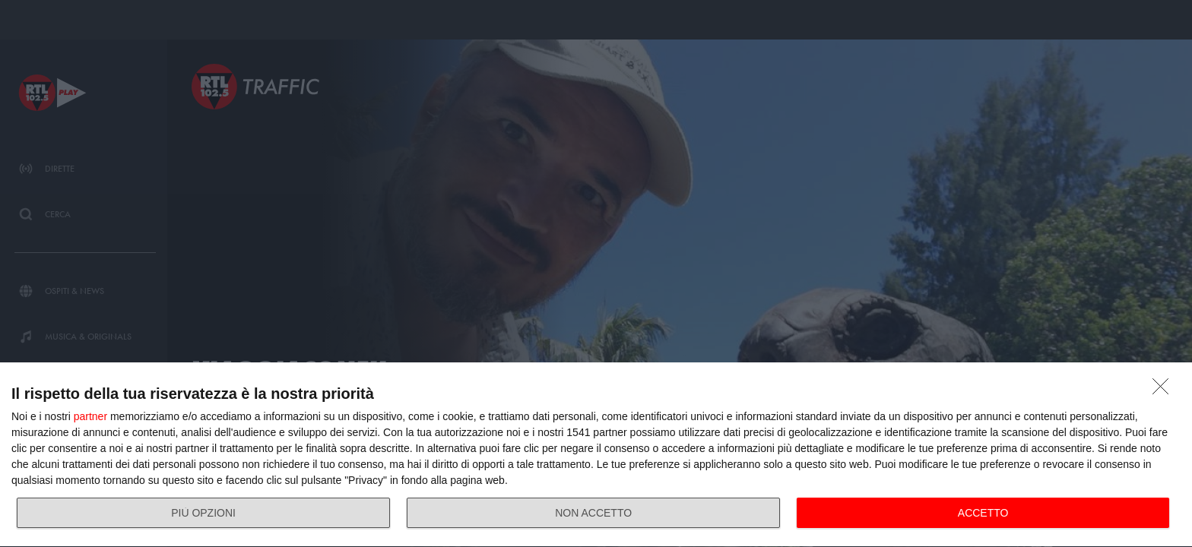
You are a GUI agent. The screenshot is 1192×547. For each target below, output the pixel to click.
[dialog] (596, 455)
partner (90, 416)
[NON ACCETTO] (1164, 390)
